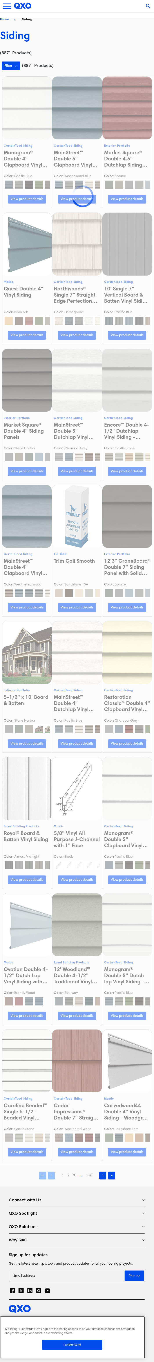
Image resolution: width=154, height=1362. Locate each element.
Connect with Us (77, 1200)
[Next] (102, 1175)
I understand (72, 1344)
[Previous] (51, 1175)
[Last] (111, 1175)
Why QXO (77, 1240)
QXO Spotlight (77, 1213)
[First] (42, 1175)
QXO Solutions (77, 1226)
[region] (72, 1337)
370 (89, 1175)
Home (4, 19)
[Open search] (148, 6)
